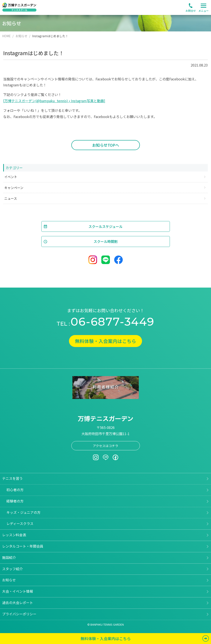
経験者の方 (15, 501)
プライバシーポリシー (19, 614)
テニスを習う (12, 478)
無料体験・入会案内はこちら (105, 341)
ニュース (10, 198)
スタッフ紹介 (12, 568)
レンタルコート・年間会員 (22, 546)
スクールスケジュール (105, 226)
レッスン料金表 (14, 535)
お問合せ (191, 10)
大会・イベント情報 (17, 591)
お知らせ (9, 580)
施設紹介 (9, 557)
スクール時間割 (106, 241)
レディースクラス (19, 523)
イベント (10, 176)
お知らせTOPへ (105, 145)
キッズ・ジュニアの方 (23, 512)
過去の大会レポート (17, 602)
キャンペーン (13, 187)
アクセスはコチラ (105, 445)
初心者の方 (15, 489)
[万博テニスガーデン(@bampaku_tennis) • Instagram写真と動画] (54, 100)
